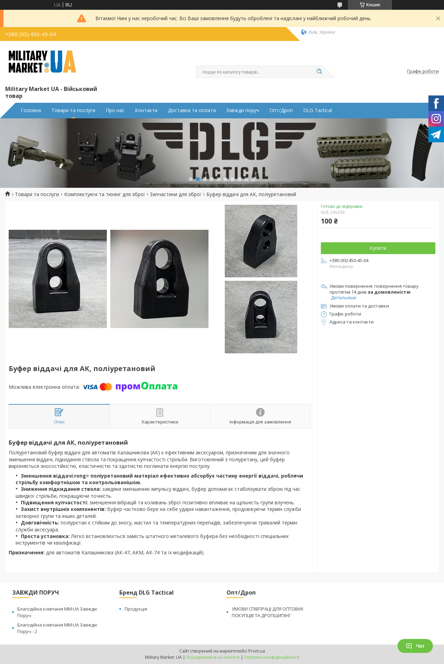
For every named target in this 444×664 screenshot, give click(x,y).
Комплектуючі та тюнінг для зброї (104, 194)
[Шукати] (319, 72)
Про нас (115, 110)
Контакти (146, 110)
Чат (415, 646)
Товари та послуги (73, 110)
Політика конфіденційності (271, 657)
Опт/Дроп (281, 110)
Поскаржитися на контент (213, 657)
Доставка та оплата (192, 110)
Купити (378, 248)
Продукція (136, 609)
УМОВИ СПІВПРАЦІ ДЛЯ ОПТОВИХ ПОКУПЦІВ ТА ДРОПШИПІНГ (268, 612)
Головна (31, 110)
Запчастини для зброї (175, 194)
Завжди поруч (242, 110)
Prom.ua (256, 651)
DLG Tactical (317, 110)
